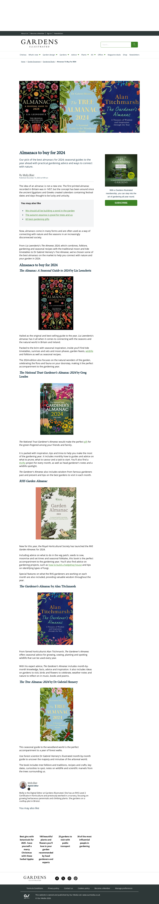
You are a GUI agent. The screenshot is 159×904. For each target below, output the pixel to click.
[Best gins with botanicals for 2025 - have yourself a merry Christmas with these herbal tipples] (27, 822)
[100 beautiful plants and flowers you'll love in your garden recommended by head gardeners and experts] (47, 822)
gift (85, 441)
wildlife (89, 351)
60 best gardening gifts (37, 219)
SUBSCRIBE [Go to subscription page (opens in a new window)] (121, 203)
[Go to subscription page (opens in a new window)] (121, 186)
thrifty (22, 462)
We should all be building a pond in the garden (50, 210)
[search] (134, 44)
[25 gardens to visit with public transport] (66, 822)
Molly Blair (32, 782)
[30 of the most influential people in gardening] (85, 822)
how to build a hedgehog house (65, 564)
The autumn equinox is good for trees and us (49, 214)
